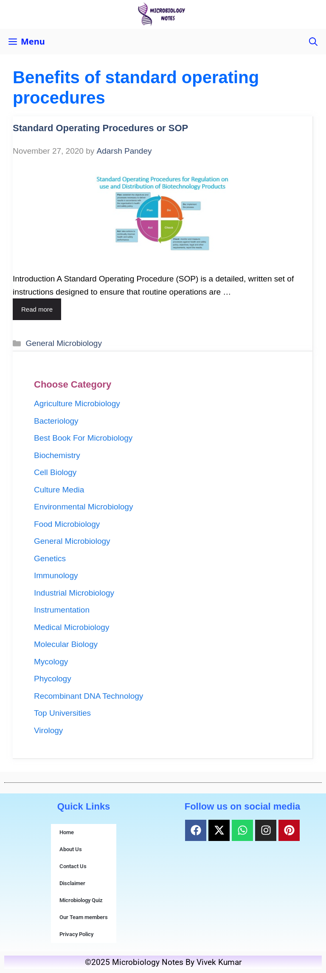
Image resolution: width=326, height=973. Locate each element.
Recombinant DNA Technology (88, 696)
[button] (313, 41)
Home (66, 832)
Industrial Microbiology (74, 592)
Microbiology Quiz (81, 900)
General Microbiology (63, 343)
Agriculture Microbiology (77, 403)
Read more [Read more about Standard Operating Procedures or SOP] (37, 309)
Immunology (56, 575)
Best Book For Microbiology (83, 437)
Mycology (51, 661)
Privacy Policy (76, 934)
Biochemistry (57, 455)
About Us (70, 849)
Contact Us (73, 866)
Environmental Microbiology (83, 506)
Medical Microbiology (71, 627)
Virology (48, 730)
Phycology (52, 678)
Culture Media (59, 489)
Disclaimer (72, 883)
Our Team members (83, 917)
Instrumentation (62, 609)
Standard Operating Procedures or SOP (100, 128)
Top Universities (62, 713)
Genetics (50, 558)
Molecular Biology (66, 644)
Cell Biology (55, 472)
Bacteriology (56, 420)
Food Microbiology (67, 524)
